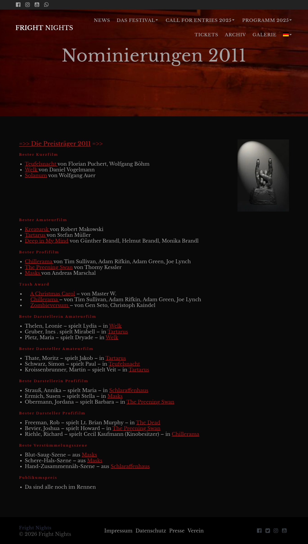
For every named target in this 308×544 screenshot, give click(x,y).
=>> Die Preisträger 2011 (55, 143)
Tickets (206, 35)
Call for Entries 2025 (198, 20)
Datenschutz (150, 531)
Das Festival (136, 20)
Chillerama (39, 261)
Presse (177, 531)
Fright (44, 28)
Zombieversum (50, 305)
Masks (33, 273)
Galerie (265, 35)
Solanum (36, 175)
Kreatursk (37, 229)
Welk (31, 170)
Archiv (235, 35)
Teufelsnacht (41, 164)
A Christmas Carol (52, 294)
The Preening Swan (49, 267)
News (102, 20)
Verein (196, 531)
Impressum (118, 531)
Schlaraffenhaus (128, 390)
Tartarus (35, 235)
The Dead (148, 422)
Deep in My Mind (46, 241)
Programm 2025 (265, 20)
